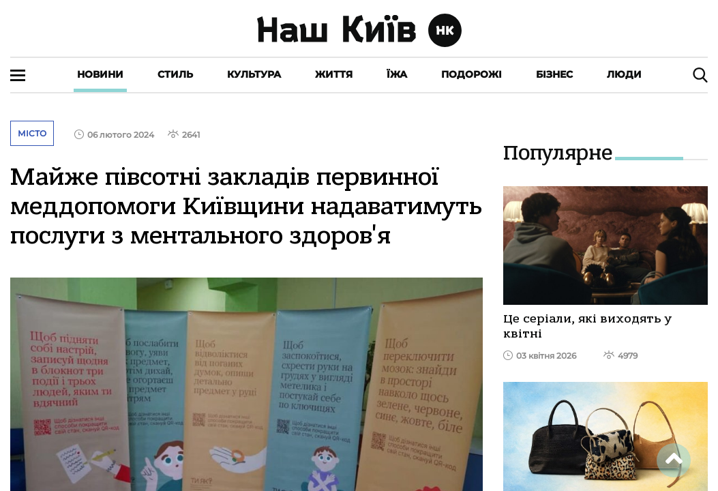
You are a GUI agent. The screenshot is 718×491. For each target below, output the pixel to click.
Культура (254, 74)
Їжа (397, 74)
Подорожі (471, 74)
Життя (334, 74)
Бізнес (554, 74)
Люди (624, 74)
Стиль (175, 74)
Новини (100, 74)
